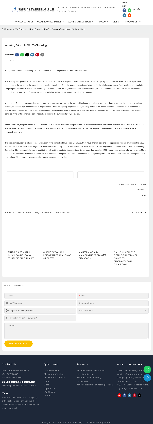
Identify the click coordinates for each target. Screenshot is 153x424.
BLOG (46, 25)
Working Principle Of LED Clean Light (68, 25)
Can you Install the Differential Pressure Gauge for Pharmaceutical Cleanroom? (125, 254)
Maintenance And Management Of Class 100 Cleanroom (92, 251)
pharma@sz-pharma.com (22, 378)
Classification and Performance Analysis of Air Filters (57, 251)
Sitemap (108, 419)
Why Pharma (20, 25)
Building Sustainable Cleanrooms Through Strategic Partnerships (21, 251)
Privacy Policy (97, 419)
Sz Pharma (7, 25)
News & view (35, 25)
